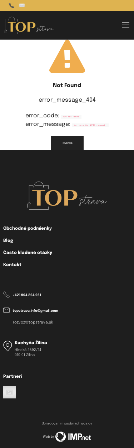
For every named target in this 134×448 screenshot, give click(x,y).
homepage (67, 143)
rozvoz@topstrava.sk (33, 323)
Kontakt (12, 265)
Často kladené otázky (27, 252)
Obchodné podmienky (27, 228)
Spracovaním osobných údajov (67, 423)
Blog (8, 240)
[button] (125, 25)
